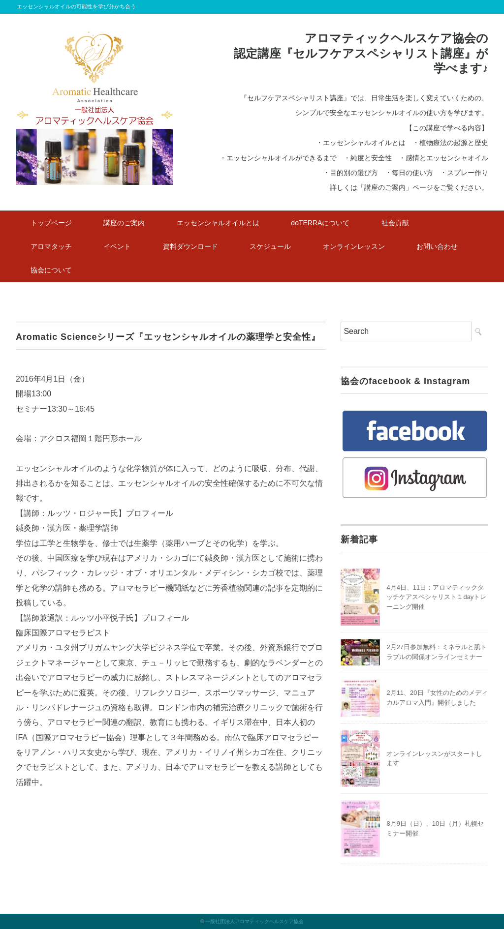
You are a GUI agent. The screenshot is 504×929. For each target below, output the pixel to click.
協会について (51, 270)
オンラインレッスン (354, 246)
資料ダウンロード (190, 246)
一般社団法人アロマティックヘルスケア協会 (254, 921)
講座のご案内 (124, 223)
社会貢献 (395, 223)
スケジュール (270, 246)
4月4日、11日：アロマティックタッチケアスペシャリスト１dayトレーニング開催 (436, 597)
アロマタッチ (51, 246)
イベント (117, 246)
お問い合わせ (437, 246)
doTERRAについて (320, 223)
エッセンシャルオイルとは (218, 223)
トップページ (51, 223)
